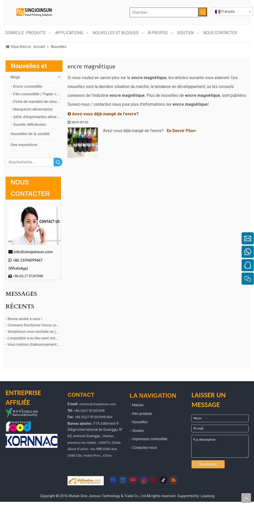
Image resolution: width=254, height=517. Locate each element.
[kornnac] (31, 441)
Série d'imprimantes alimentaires (37, 117)
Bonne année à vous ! (25, 319)
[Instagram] (143, 480)
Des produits (142, 414)
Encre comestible (27, 86)
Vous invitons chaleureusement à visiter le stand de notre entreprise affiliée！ (34, 344)
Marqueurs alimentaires (33, 109)
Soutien (138, 431)
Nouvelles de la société (30, 134)
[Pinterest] (153, 480)
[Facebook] (113, 480)
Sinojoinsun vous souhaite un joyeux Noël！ (34, 331)
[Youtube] (133, 480)
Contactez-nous (144, 448)
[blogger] (174, 480)
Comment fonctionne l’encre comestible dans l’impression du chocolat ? (34, 325)
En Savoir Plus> (181, 130)
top (246, 498)
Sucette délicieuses (29, 124)
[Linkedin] (123, 480)
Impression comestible (149, 439)
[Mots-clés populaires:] (202, 12)
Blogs (15, 77)
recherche (58, 162)
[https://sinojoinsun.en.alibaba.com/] (86, 480)
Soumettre (208, 464)
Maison (137, 405)
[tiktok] (163, 480)
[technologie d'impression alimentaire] (18, 426)
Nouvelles (139, 422)
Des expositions (24, 144)
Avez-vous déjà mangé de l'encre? (105, 114)
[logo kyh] (28, 413)
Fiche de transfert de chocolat (37, 101)
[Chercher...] (164, 12)
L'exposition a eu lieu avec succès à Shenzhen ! (34, 338)
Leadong (208, 496)
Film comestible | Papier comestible (37, 94)
